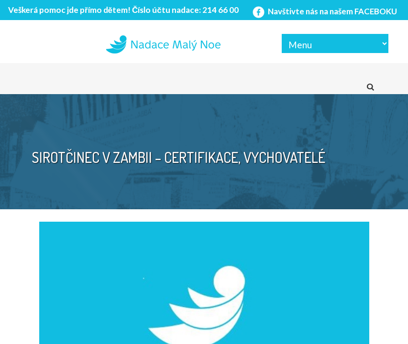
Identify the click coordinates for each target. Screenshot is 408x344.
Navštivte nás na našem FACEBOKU (324, 11)
